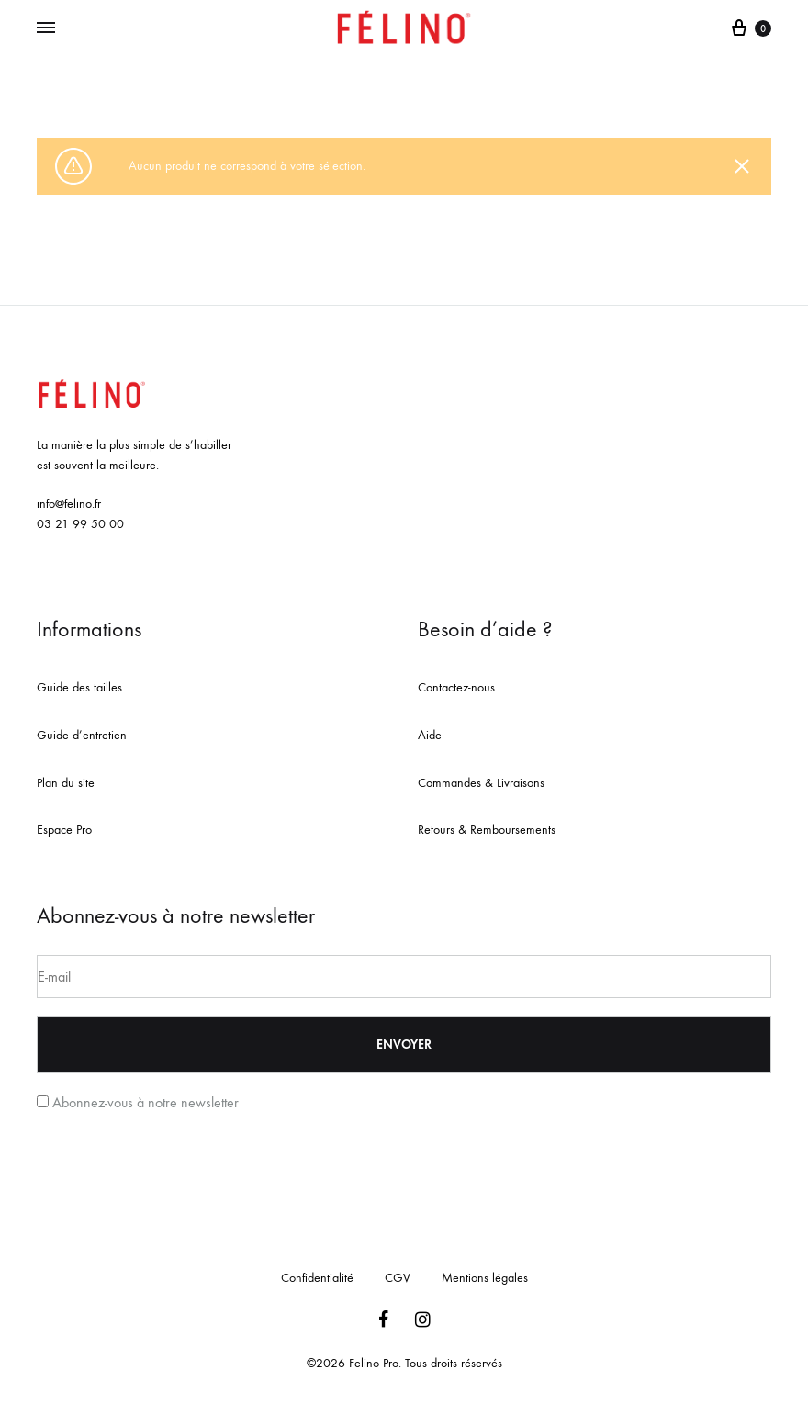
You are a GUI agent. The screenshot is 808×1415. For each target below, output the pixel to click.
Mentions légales (485, 1278)
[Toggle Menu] (46, 28)
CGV (397, 1278)
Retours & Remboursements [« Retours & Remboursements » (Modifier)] (487, 829)
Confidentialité (317, 1278)
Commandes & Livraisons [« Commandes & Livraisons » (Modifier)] (481, 783)
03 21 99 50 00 (80, 524)
